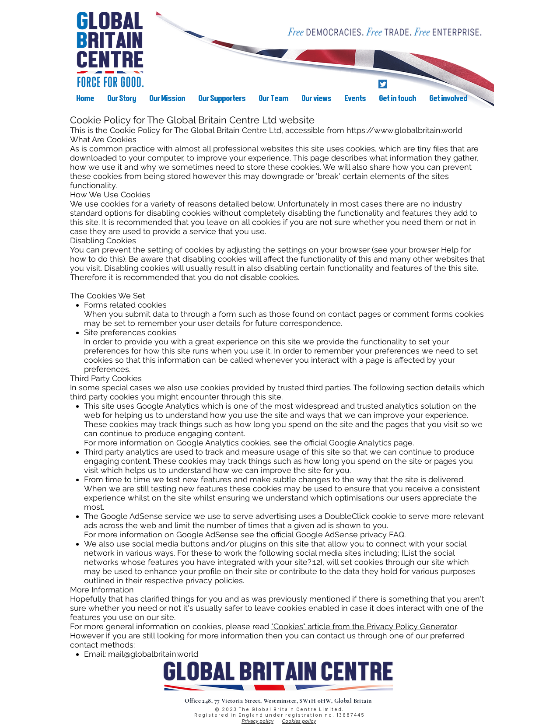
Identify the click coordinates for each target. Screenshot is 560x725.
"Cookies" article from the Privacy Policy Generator (363, 626)
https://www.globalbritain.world (404, 130)
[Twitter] (382, 84)
